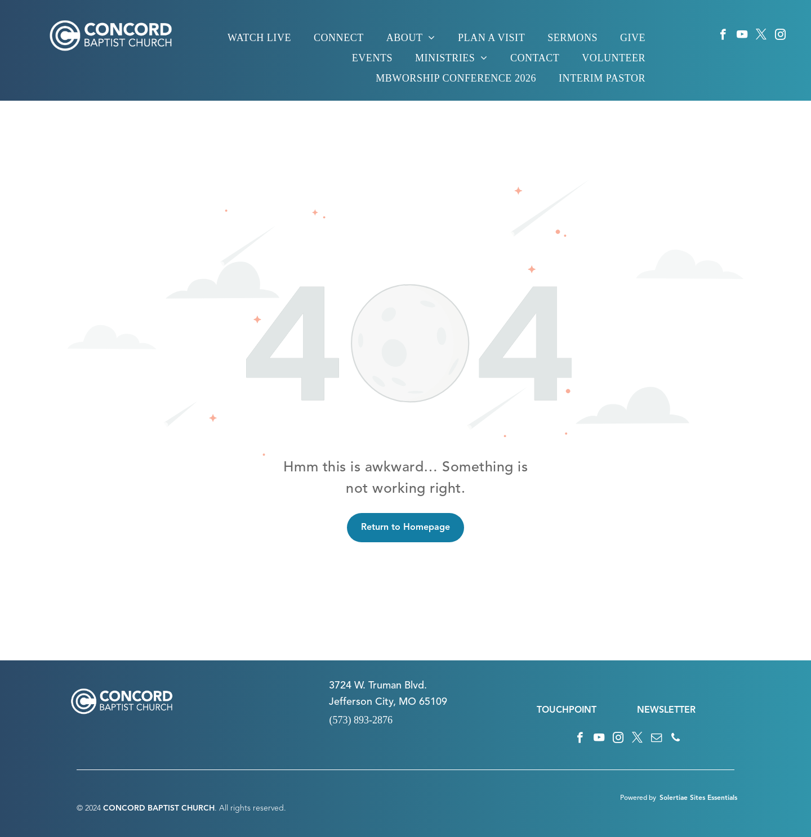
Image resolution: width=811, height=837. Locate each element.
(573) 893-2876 (360, 720)
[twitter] (761, 36)
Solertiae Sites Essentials (698, 798)
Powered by (638, 798)
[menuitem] (259, 38)
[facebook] (723, 36)
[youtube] (742, 36)
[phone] (675, 739)
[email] (656, 739)
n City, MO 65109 (407, 702)
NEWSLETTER (666, 710)
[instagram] (780, 36)
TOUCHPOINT (566, 710)
